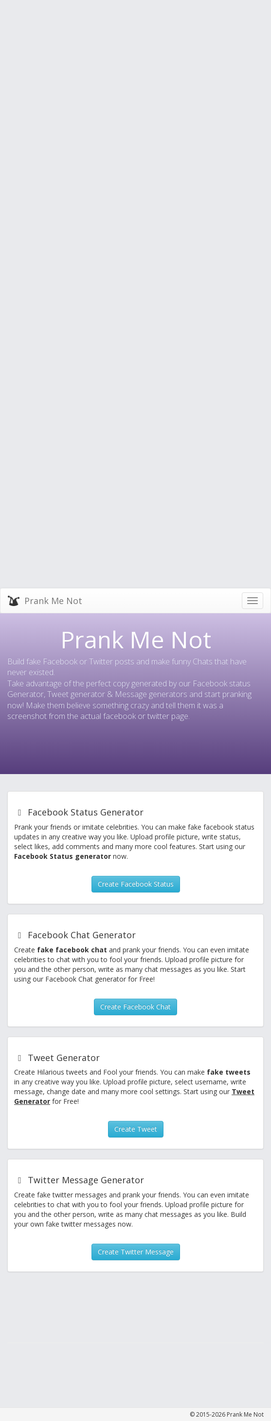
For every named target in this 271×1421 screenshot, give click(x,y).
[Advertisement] (61, 61)
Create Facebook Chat (135, 1006)
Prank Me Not (45, 600)
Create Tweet (135, 1129)
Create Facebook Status (136, 884)
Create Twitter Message (136, 1251)
